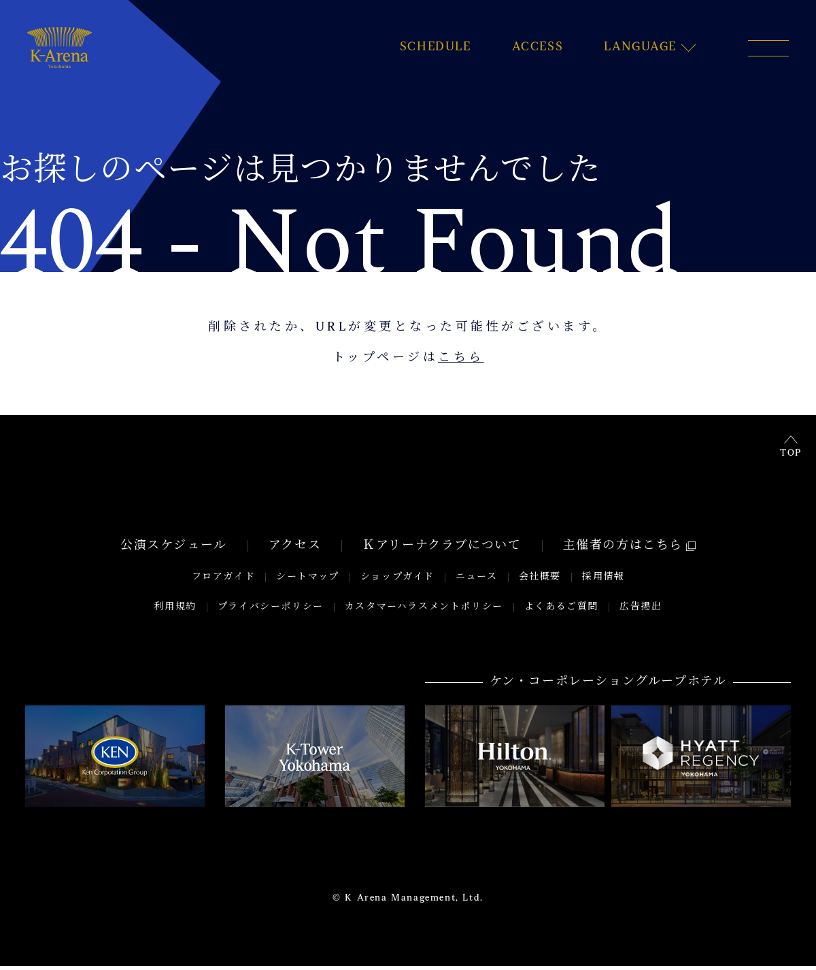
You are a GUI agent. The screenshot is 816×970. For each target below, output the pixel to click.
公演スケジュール (173, 550)
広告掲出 (640, 611)
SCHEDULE (435, 47)
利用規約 (175, 611)
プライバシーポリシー (271, 611)
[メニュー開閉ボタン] (768, 48)
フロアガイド (224, 581)
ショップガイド (397, 581)
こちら (461, 358)
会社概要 (540, 581)
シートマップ (307, 581)
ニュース (476, 581)
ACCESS (538, 47)
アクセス (295, 550)
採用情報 (603, 581)
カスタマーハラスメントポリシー (424, 611)
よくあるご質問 (561, 611)
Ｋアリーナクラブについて (441, 550)
